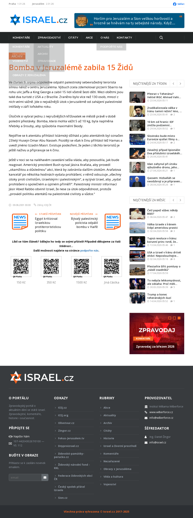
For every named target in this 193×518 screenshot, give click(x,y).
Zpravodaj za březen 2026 (155, 346)
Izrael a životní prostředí (117, 447)
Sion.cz (71, 497)
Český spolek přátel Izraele (71, 488)
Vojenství (116, 484)
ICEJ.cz (71, 407)
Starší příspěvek (48, 214)
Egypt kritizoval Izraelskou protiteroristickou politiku (48, 225)
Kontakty (124, 37)
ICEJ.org (71, 415)
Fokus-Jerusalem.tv (71, 438)
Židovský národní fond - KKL (72, 466)
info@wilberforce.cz (161, 417)
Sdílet (180, 4)
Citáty (73, 37)
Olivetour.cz (71, 423)
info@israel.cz (157, 442)
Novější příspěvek (84, 214)
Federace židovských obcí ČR (73, 477)
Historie (116, 438)
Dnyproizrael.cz (71, 446)
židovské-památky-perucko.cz (71, 455)
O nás (105, 37)
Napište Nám (21, 436)
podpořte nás (89, 250)
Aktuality (116, 415)
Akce (89, 37)
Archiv (17, 56)
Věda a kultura (116, 476)
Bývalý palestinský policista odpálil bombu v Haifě (84, 223)
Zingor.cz (71, 430)
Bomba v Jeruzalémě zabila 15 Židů (71, 67)
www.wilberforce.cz (161, 412)
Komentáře (21, 37)
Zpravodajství (49, 37)
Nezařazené (116, 461)
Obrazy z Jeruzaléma (116, 469)
